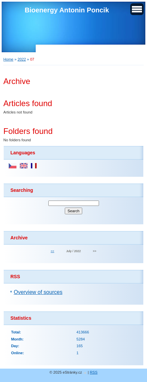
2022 (21, 59)
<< (52, 251)
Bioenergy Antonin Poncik (66, 10)
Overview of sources (38, 292)
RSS (94, 372)
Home (8, 59)
